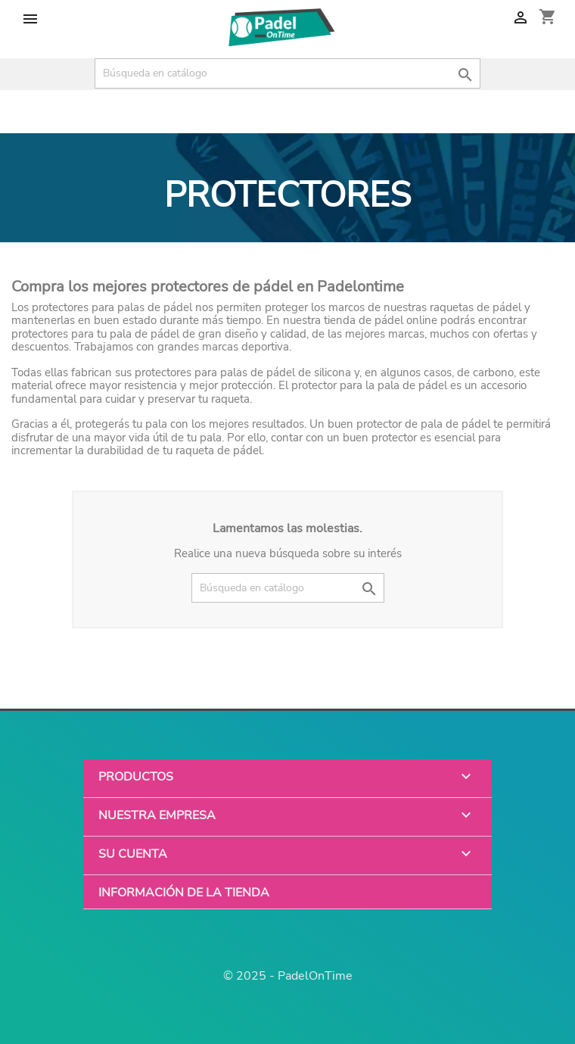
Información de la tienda (183, 892)
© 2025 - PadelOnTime (288, 976)
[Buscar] (287, 73)
